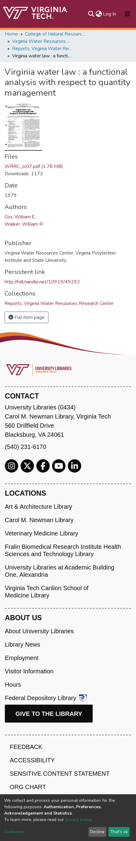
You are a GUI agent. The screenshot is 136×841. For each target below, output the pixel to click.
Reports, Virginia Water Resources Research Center (42, 48)
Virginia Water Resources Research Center (42, 41)
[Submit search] (91, 14)
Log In (110, 14)
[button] (98, 14)
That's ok (119, 832)
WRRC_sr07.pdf (34, 166)
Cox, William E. (20, 217)
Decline (97, 832)
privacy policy (78, 819)
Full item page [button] (26, 317)
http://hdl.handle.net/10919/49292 (42, 282)
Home (11, 34)
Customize (14, 832)
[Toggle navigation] (127, 14)
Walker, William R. (24, 224)
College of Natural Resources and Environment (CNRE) (55, 34)
